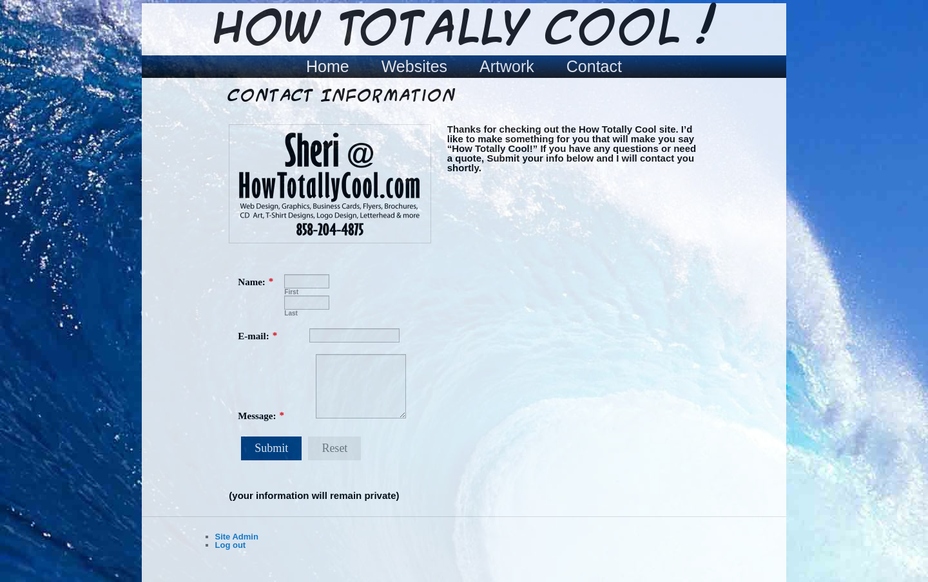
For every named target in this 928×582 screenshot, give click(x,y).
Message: (257, 416)
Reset (334, 448)
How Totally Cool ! (464, 30)
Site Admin (236, 536)
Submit (271, 448)
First (291, 292)
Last (291, 313)
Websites (414, 67)
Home (327, 67)
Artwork (506, 67)
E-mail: (253, 336)
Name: (251, 282)
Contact (594, 67)
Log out (230, 545)
